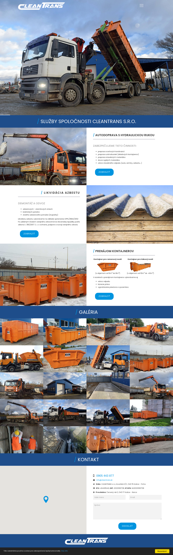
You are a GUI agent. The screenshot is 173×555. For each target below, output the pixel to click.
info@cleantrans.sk (104, 480)
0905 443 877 (105, 475)
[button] (45, 499)
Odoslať (127, 526)
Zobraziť (104, 172)
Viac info (64, 551)
